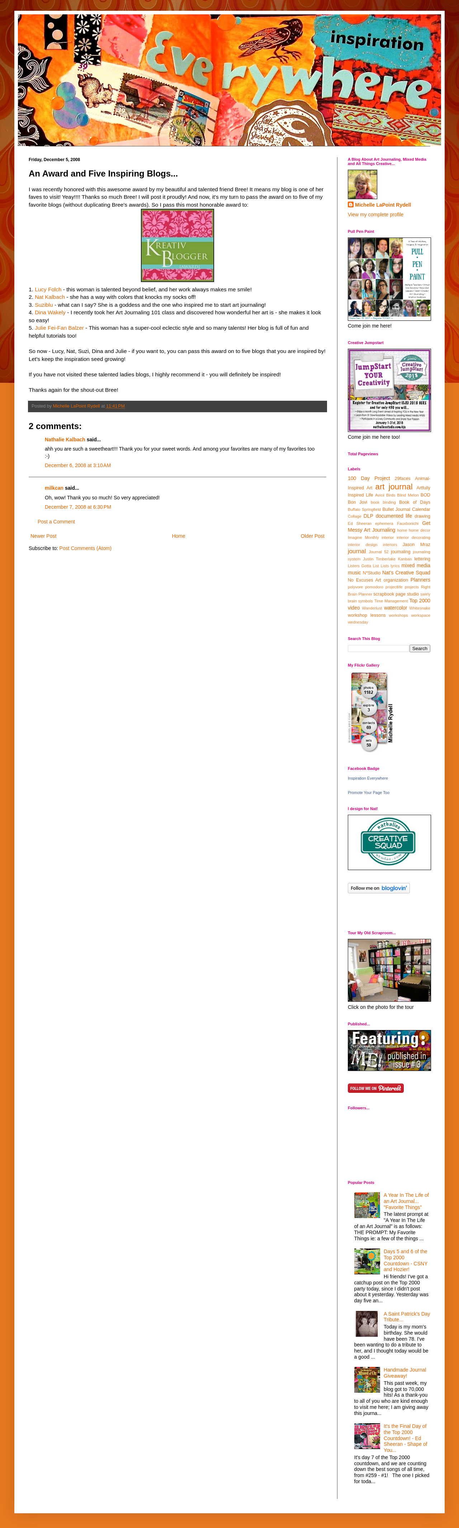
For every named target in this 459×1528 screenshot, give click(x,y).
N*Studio (372, 572)
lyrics (395, 566)
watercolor (395, 608)
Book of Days (414, 502)
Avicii (379, 495)
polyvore (355, 587)
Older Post (313, 536)
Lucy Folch (48, 289)
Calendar (421, 509)
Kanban (405, 559)
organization (395, 580)
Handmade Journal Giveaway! (405, 1373)
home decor (419, 530)
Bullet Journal (396, 509)
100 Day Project (369, 478)
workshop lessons (367, 615)
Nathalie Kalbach (65, 439)
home (402, 530)
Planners (420, 580)
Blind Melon (407, 495)
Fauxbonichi (407, 523)
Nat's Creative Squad (406, 572)
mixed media (415, 565)
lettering (422, 558)
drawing (422, 516)
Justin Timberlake (379, 559)
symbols (365, 601)
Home (178, 536)
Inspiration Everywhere (368, 778)
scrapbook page (389, 594)
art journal (393, 486)
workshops (398, 615)
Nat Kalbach (50, 297)
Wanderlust (372, 608)
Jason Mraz (416, 544)
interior (388, 537)
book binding (383, 502)
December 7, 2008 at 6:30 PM (78, 507)
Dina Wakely (50, 312)
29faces (403, 478)
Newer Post (43, 536)
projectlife (394, 587)
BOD (425, 495)
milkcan (54, 488)
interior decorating (413, 537)
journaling (401, 551)
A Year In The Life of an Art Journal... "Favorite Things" (406, 1201)
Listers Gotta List (363, 566)
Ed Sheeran (360, 523)
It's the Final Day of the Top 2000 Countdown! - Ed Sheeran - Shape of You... (405, 1438)
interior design (362, 544)
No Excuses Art (364, 580)
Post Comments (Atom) (86, 548)
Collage (354, 516)
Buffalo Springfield (364, 509)
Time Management (391, 601)
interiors (390, 544)
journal (357, 551)
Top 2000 (420, 600)
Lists (384, 566)
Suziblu (44, 305)
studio (413, 594)
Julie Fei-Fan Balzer (59, 328)
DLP (368, 516)
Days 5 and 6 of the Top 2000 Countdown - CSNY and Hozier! (405, 1260)
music (354, 572)
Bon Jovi (357, 502)
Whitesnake (420, 608)
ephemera (384, 523)
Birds (391, 495)
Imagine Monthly (363, 537)
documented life (394, 516)
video (354, 608)
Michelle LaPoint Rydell (383, 205)
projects (412, 587)
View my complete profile (375, 214)
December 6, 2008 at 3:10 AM (78, 465)
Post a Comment (56, 522)
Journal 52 (378, 552)
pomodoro (374, 587)
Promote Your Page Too (368, 792)
